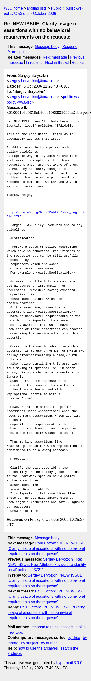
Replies (78, 62)
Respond (69, 46)
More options (19, 52)
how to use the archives (38, 648)
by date (74, 638)
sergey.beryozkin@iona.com (32, 81)
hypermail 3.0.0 (69, 663)
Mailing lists (37, 8)
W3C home (13, 8)
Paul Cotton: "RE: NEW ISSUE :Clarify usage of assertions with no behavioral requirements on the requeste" (47, 548)
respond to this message (52, 627)
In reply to (34, 62)
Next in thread (57, 62)
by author (49, 643)
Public (56, 8)
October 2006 (44, 13)
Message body (47, 46)
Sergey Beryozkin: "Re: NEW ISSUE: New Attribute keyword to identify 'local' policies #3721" (47, 564)
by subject (29, 643)
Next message (55, 57)
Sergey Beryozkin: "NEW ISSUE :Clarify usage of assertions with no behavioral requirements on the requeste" (46, 580)
